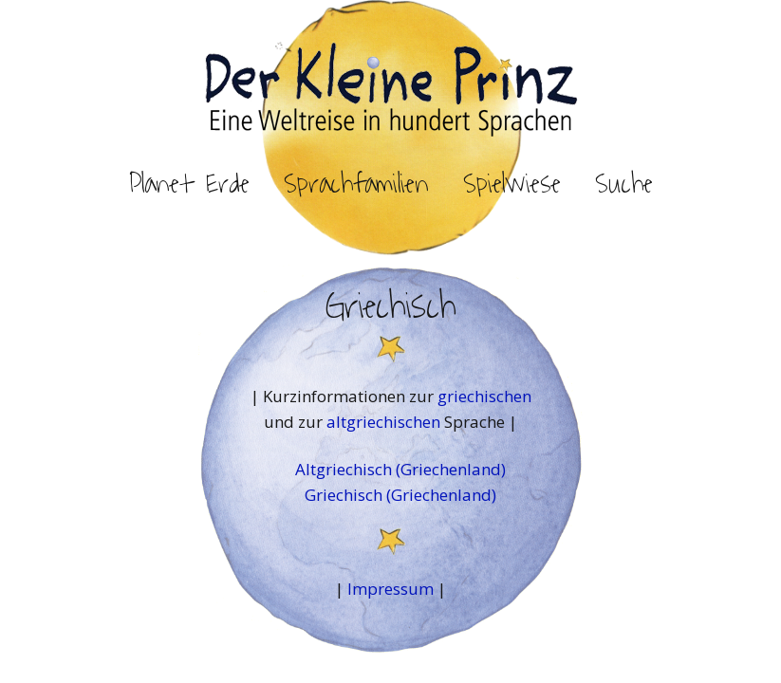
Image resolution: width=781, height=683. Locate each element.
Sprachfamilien (356, 184)
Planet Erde (189, 184)
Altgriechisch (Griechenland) (400, 469)
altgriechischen (385, 422)
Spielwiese (512, 184)
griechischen (484, 396)
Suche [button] (624, 184)
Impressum (390, 589)
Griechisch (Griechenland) (400, 495)
